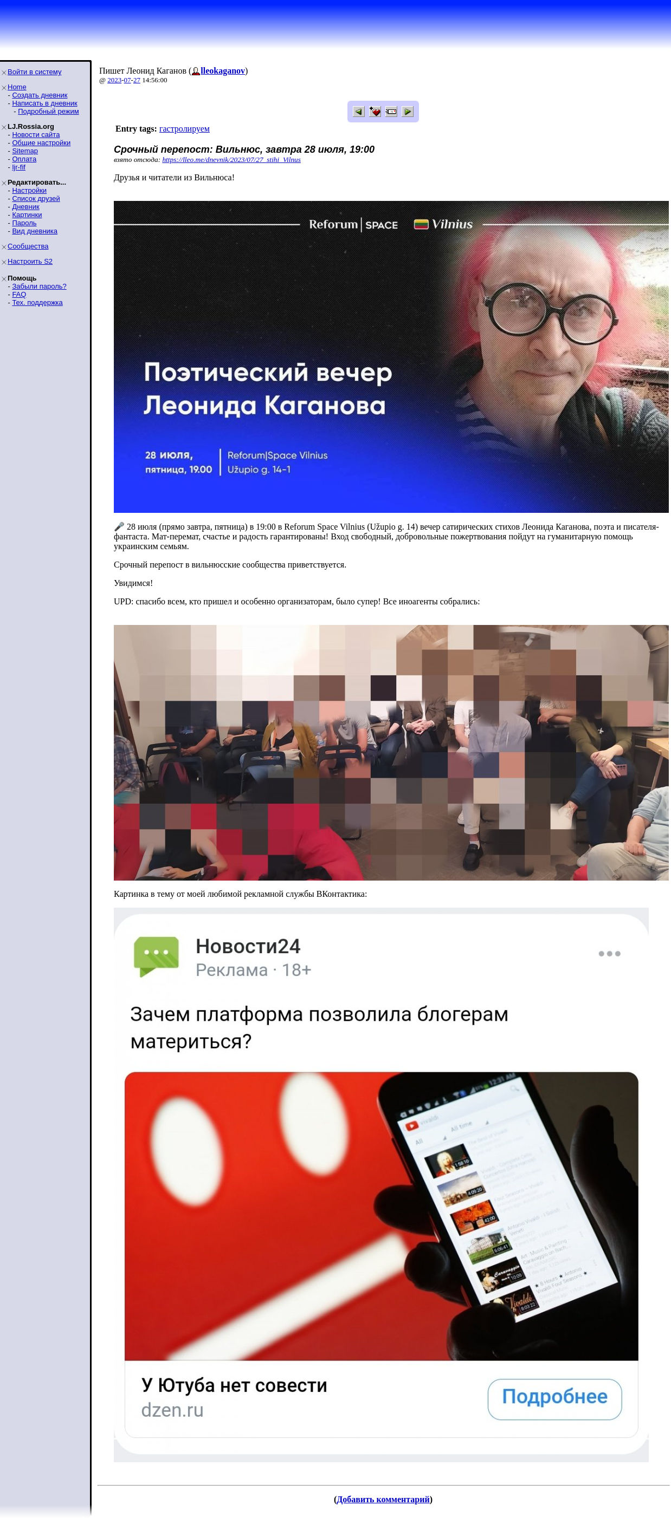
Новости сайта (36, 135)
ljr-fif (18, 167)
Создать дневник (39, 95)
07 (127, 80)
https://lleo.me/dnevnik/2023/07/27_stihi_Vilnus (231, 159)
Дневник (25, 207)
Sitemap (25, 151)
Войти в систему (34, 72)
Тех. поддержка (37, 302)
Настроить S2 (30, 261)
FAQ (19, 294)
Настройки (29, 190)
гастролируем (184, 128)
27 (136, 80)
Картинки (27, 215)
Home (17, 87)
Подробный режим (48, 111)
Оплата (24, 159)
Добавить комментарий (383, 1499)
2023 (114, 80)
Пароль (24, 223)
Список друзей (36, 198)
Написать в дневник (44, 103)
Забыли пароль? (39, 286)
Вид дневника (34, 231)
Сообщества (28, 246)
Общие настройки (41, 143)
